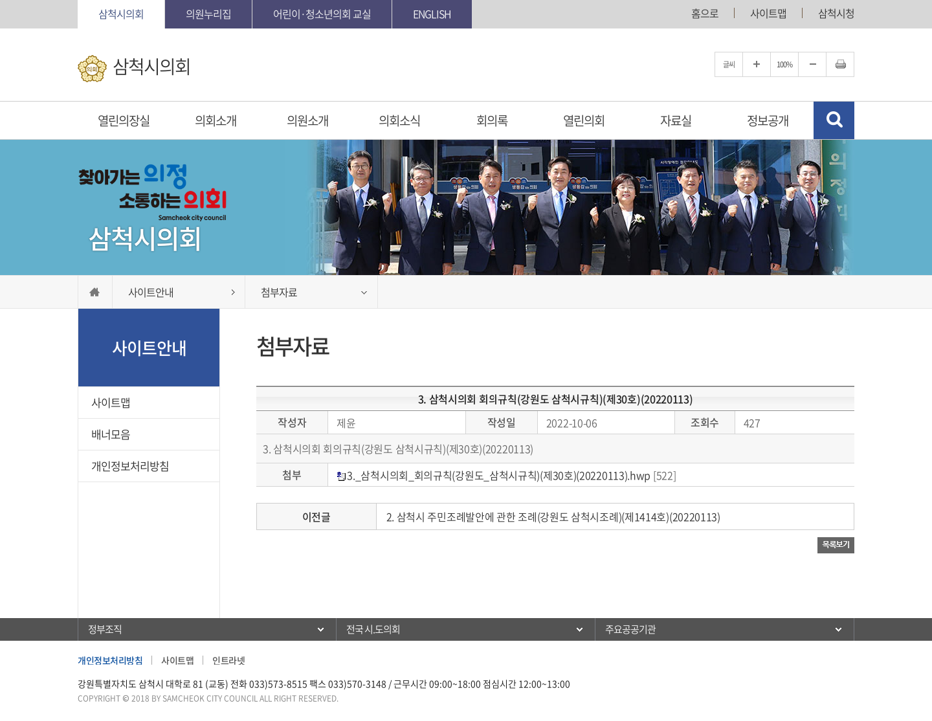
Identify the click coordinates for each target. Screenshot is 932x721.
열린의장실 (124, 120)
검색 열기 (834, 120)
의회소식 (399, 120)
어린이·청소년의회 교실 (322, 13)
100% (784, 64)
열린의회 (584, 120)
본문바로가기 (0, 0)
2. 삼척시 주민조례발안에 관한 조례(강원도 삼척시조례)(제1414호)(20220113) (553, 516)
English (432, 13)
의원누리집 (208, 13)
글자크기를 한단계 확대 (756, 64)
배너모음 (110, 434)
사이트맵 (768, 13)
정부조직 (105, 629)
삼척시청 (836, 13)
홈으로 (704, 13)
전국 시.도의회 (373, 629)
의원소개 (307, 120)
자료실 (675, 120)
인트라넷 (228, 660)
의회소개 (215, 120)
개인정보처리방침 (130, 466)
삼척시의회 (121, 13)
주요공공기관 (630, 629)
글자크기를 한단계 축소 (812, 64)
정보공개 (767, 120)
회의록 (491, 120)
